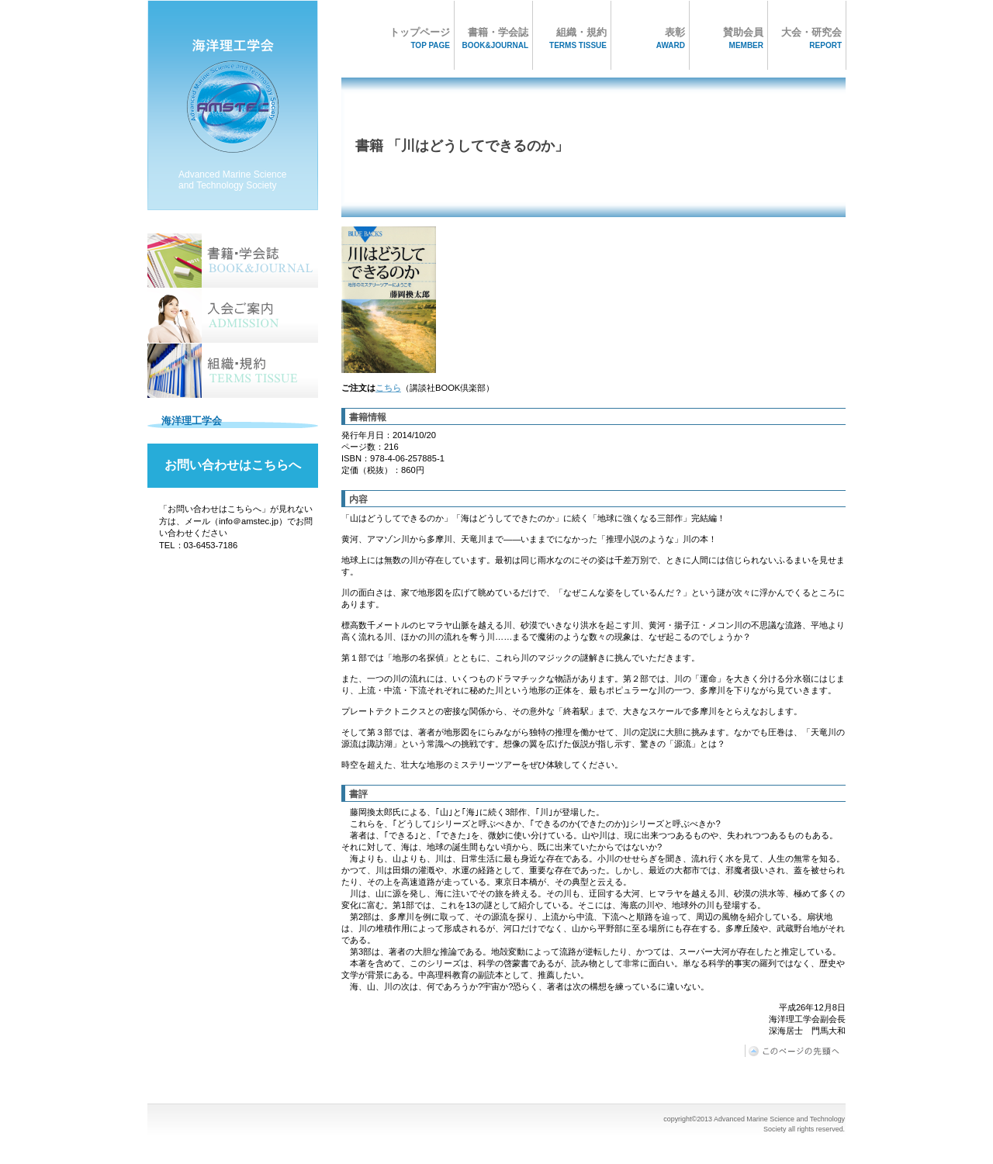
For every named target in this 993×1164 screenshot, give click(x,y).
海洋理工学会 (232, 108)
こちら (388, 387)
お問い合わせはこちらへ (232, 464)
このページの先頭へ (795, 1051)
